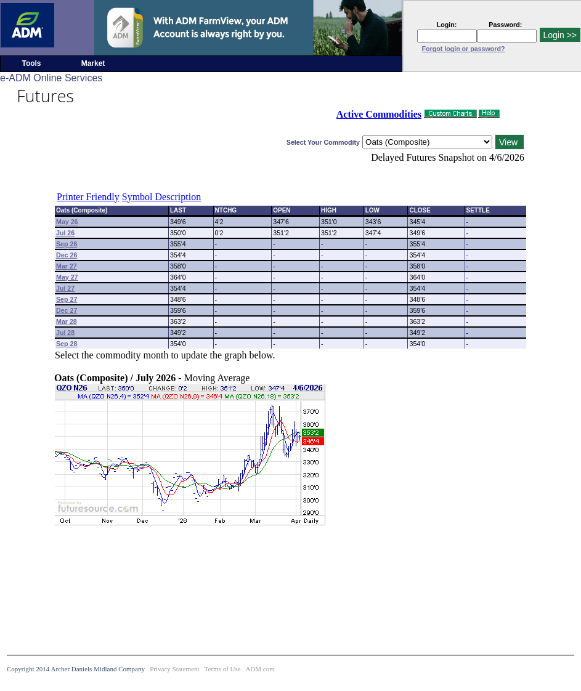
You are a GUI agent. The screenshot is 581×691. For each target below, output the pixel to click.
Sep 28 (66, 343)
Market (93, 63)
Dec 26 (66, 255)
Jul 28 (65, 332)
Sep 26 (66, 244)
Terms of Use (223, 669)
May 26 (67, 221)
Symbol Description (161, 197)
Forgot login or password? (463, 48)
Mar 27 (66, 266)
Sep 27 (66, 299)
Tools (31, 63)
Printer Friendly (88, 197)
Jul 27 (65, 288)
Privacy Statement (174, 669)
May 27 (67, 277)
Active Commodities (378, 114)
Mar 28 (66, 321)
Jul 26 (65, 232)
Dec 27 (66, 310)
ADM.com (259, 669)
